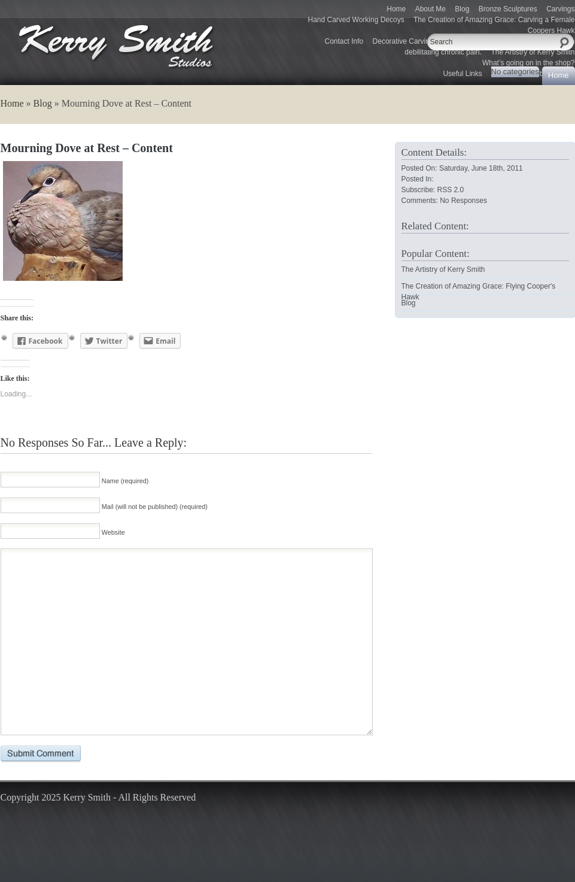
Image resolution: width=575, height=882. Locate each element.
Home (396, 9)
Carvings (560, 9)
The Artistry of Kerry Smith (443, 269)
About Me (430, 9)
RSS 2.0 (450, 190)
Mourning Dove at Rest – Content (87, 147)
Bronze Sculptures (508, 9)
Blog (462, 9)
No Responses (463, 200)
